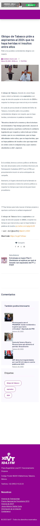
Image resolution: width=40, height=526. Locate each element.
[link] (15, 246)
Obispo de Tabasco (13, 383)
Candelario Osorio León (10, 59)
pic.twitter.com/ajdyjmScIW (25, 226)
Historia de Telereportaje (10, 499)
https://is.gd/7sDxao (18, 236)
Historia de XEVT (7, 504)
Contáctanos (6, 511)
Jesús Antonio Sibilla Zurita (11, 506)
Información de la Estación (11, 509)
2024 (8, 395)
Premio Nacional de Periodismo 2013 (15, 501)
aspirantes (10, 389)
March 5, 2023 (24, 231)
